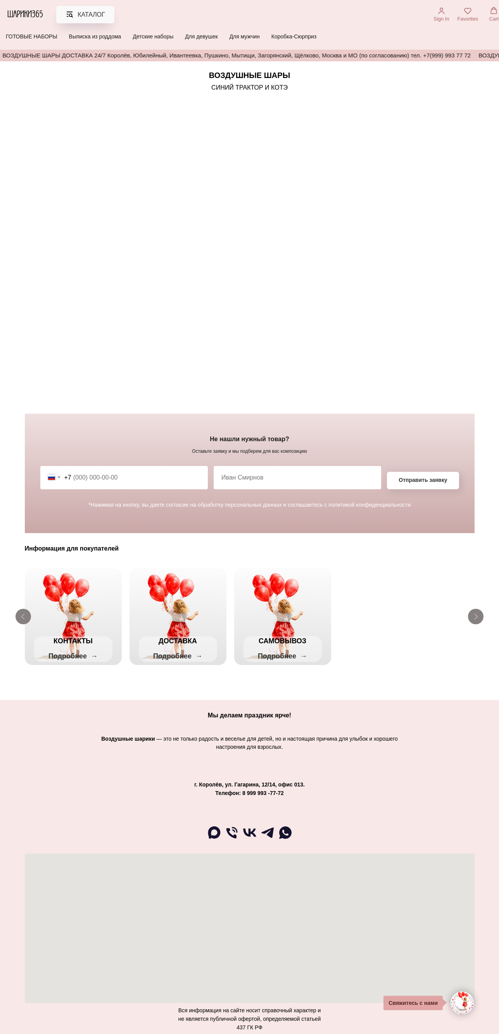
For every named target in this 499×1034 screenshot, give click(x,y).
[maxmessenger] (214, 838)
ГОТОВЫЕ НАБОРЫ (31, 36)
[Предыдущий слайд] (23, 616)
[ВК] (249, 838)
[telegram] (267, 838)
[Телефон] (232, 838)
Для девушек (201, 36)
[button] (441, 14)
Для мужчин (245, 36)
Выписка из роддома (95, 36)
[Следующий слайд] (475, 616)
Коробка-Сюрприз (293, 36)
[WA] (285, 838)
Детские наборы (153, 36)
